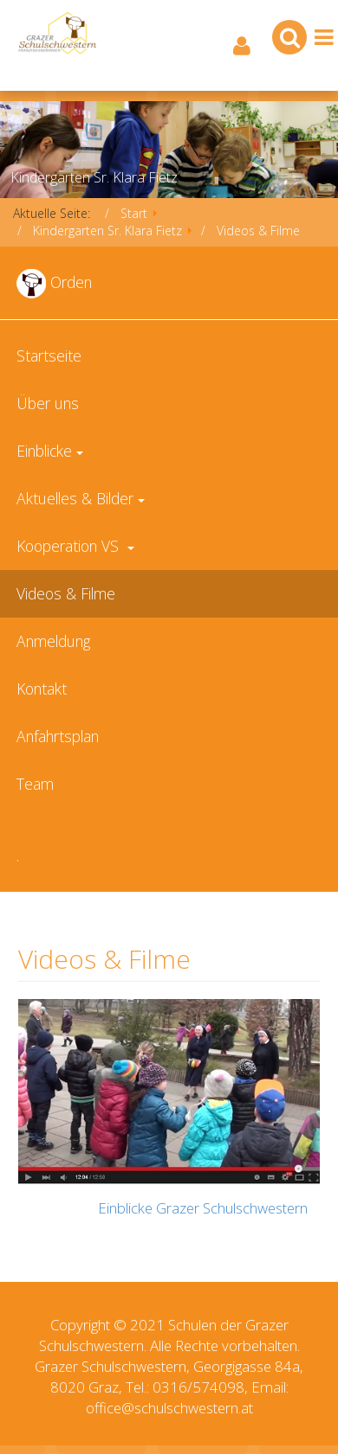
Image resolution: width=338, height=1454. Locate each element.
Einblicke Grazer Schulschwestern (203, 1208)
